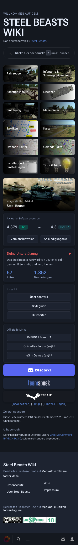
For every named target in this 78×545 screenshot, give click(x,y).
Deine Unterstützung (22, 254)
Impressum (51, 490)
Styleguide (39, 306)
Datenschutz (15, 485)
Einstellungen (54, 404)
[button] (39, 53)
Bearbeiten (21, 404)
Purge (36, 404)
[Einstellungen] (63, 539)
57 (9, 273)
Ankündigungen (54, 238)
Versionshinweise (22, 238)
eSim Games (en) (37, 355)
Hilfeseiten (39, 315)
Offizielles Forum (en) (38, 346)
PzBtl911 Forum (37, 337)
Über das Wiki (39, 296)
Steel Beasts (38, 41)
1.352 (40, 273)
